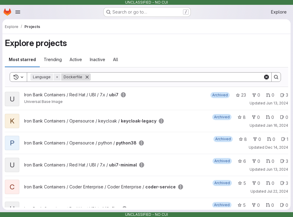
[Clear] (266, 77)
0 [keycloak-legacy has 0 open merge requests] (270, 117)
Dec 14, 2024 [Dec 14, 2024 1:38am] (276, 147)
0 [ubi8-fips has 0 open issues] (284, 205)
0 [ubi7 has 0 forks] (256, 95)
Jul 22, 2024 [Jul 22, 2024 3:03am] (277, 191)
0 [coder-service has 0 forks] (256, 183)
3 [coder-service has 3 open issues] (284, 183)
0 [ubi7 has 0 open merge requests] (270, 95)
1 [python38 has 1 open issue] (284, 139)
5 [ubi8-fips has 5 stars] (242, 205)
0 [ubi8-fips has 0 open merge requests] (270, 205)
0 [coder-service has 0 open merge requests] (270, 183)
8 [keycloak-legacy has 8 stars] (242, 117)
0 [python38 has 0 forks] (257, 139)
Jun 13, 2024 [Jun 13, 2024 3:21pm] (277, 103)
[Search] (177, 77)
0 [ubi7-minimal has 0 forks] (256, 161)
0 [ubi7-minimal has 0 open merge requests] (270, 161)
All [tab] (115, 59)
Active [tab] (76, 59)
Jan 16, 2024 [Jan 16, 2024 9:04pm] (277, 125)
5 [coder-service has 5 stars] (242, 183)
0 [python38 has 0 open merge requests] (271, 139)
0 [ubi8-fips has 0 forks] (256, 205)
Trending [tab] (53, 59)
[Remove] (87, 77)
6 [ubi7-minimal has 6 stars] (242, 161)
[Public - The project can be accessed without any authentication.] (123, 94)
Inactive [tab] (97, 59)
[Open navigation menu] (18, 12)
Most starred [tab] (22, 59)
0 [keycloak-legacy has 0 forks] (256, 117)
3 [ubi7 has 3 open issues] (284, 95)
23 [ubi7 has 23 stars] (241, 95)
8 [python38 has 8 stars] (243, 139)
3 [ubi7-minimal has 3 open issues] (284, 161)
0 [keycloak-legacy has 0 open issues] (284, 117)
